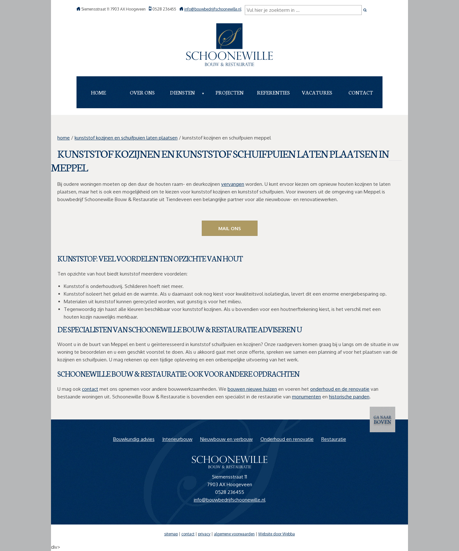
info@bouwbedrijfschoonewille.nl (212, 9)
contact (90, 389)
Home (98, 92)
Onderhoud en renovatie (287, 439)
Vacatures (317, 92)
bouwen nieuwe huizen (252, 389)
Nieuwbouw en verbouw (226, 439)
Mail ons (229, 228)
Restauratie (333, 439)
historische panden (349, 397)
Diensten (182, 92)
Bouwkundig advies (134, 439)
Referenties (273, 92)
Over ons (142, 92)
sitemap (171, 534)
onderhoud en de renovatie (339, 389)
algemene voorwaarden (234, 534)
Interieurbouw (177, 439)
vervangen (232, 184)
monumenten (306, 397)
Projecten (229, 92)
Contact (360, 92)
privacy (204, 534)
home (63, 138)
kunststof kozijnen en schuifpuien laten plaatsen (126, 138)
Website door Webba (276, 534)
